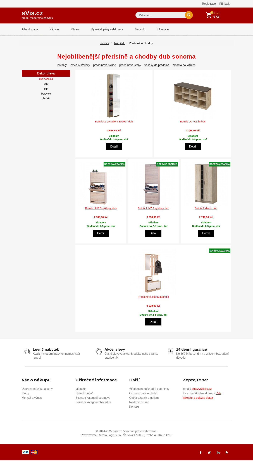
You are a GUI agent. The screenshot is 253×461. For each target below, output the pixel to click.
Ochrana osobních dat (143, 393)
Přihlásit (224, 3)
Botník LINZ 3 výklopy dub (100, 208)
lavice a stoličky (80, 65)
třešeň (46, 99)
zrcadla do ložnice (184, 65)
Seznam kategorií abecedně (93, 402)
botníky (62, 65)
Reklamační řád (139, 402)
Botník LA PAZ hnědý (192, 122)
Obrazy (73, 29)
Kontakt (134, 407)
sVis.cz (37, 14)
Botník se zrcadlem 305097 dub (114, 122)
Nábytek (53, 29)
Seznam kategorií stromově (92, 398)
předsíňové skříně (104, 65)
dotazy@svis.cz (202, 389)
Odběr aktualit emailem (144, 398)
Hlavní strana (29, 29)
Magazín (136, 29)
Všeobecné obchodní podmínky (149, 389)
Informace (158, 29)
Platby (26, 393)
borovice (46, 94)
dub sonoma (46, 79)
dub (46, 84)
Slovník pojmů (84, 393)
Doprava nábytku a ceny (37, 389)
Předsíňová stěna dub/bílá (153, 297)
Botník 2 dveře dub (206, 208)
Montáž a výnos (32, 398)
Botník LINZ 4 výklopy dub (153, 208)
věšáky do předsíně (156, 65)
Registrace (209, 3)
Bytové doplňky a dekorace (104, 29)
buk (46, 89)
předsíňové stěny (130, 65)
